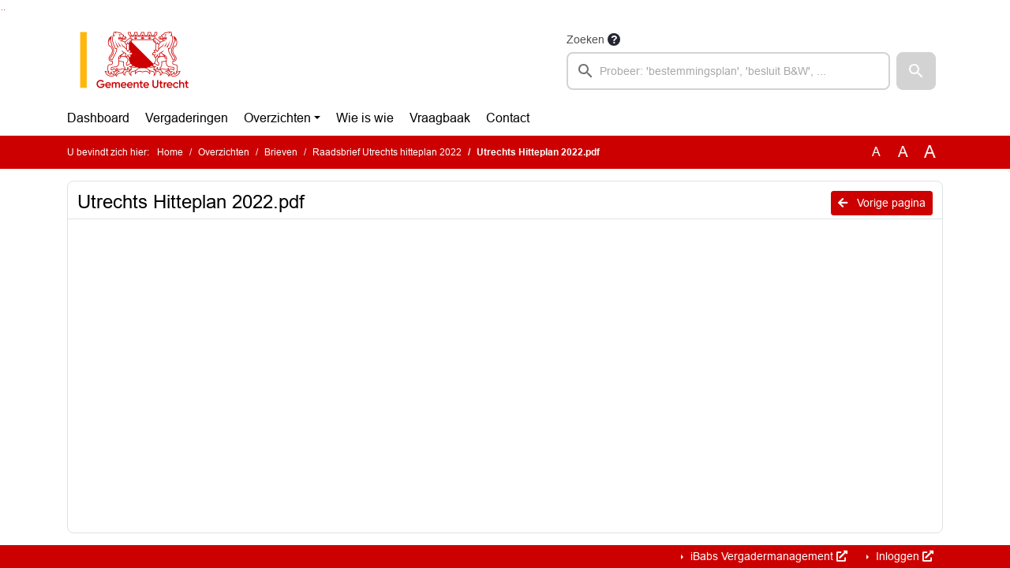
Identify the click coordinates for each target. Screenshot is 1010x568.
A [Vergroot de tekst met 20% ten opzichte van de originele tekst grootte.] (903, 152)
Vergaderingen (186, 118)
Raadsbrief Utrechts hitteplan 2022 (387, 152)
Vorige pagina (882, 202)
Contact (507, 118)
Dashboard (98, 118)
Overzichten (277, 118)
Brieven (280, 152)
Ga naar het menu (4, 9)
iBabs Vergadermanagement (767, 556)
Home (170, 152)
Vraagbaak (440, 118)
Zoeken (585, 39)
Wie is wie (365, 118)
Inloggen (903, 556)
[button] (916, 71)
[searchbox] (728, 71)
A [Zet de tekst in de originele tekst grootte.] (876, 152)
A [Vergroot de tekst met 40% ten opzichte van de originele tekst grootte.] (930, 152)
